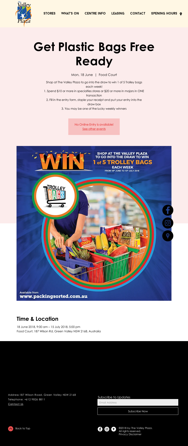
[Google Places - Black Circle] (167, 235)
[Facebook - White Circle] (100, 429)
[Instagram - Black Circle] (167, 223)
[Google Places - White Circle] (113, 429)
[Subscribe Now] (137, 411)
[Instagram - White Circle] (106, 429)
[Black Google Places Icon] (180, 14)
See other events (94, 129)
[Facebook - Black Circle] (167, 210)
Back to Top (22, 428)
